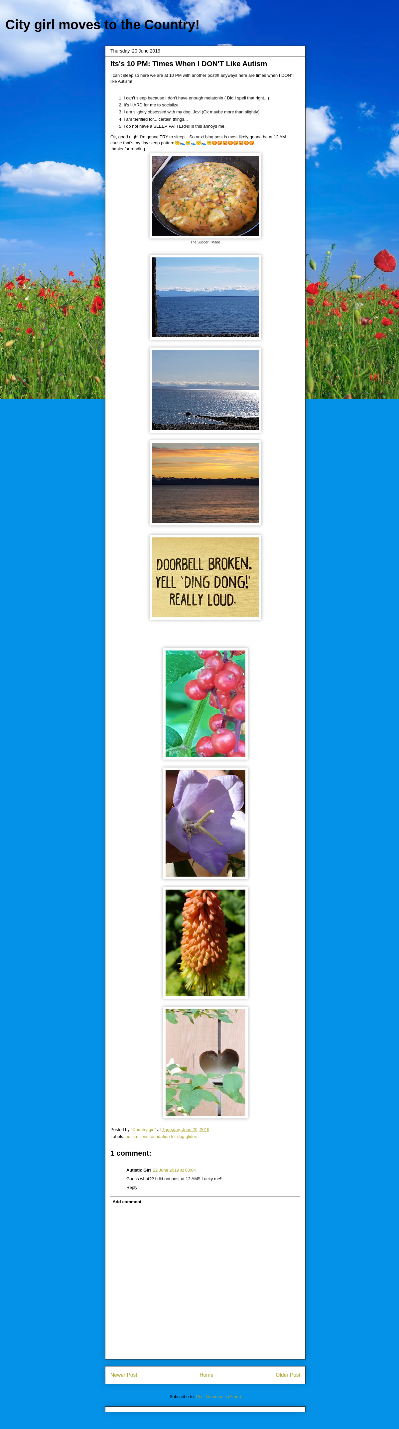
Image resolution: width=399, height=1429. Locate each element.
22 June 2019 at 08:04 (174, 1170)
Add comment (127, 1201)
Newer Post (123, 1375)
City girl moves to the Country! (102, 24)
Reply (131, 1187)
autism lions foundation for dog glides (161, 1136)
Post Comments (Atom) (218, 1396)
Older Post (288, 1375)
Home (206, 1375)
